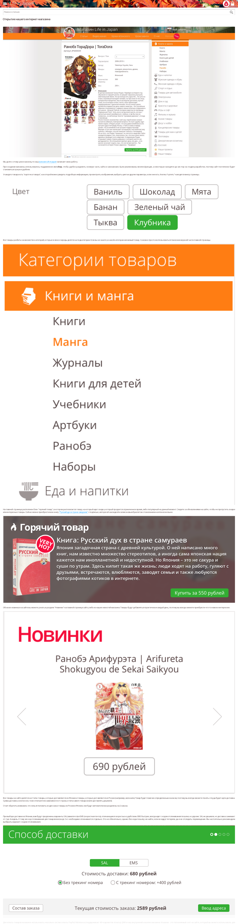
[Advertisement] (119, 919)
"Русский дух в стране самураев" (73, 512)
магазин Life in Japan (47, 161)
